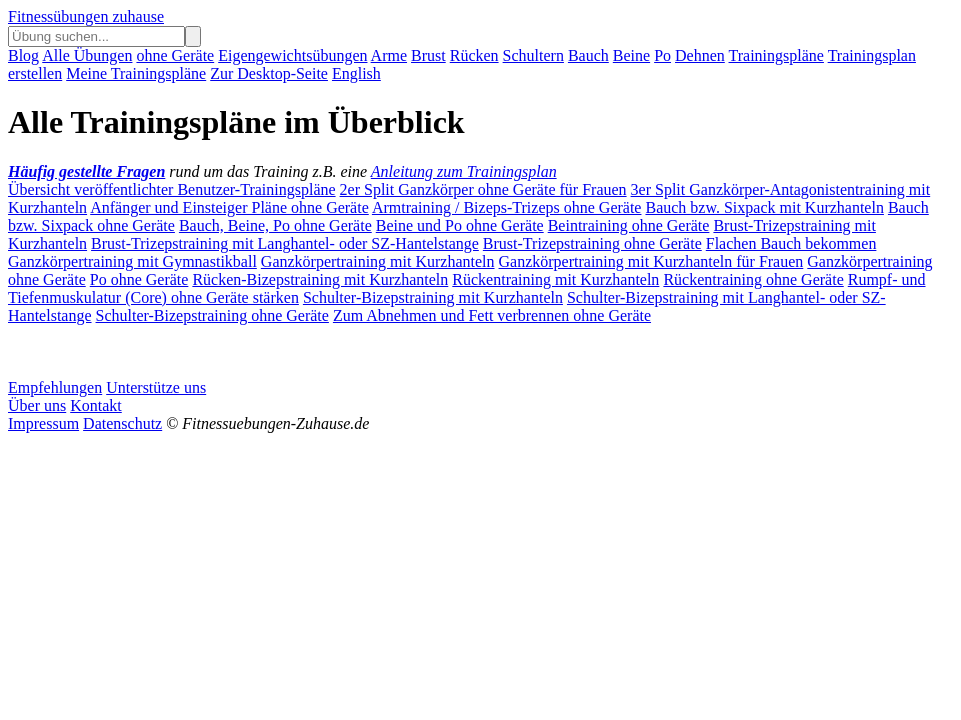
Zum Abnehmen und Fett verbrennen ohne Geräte (492, 315)
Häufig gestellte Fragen (86, 171)
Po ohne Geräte (139, 279)
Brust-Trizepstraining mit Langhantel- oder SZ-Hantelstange (285, 243)
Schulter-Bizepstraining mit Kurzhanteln (433, 297)
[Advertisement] (168, 350)
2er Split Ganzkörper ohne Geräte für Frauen (483, 189)
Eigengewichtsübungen (292, 55)
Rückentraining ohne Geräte (753, 279)
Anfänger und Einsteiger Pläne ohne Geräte (229, 207)
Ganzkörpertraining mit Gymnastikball (132, 261)
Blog (23, 55)
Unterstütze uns (156, 387)
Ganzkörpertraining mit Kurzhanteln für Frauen (651, 261)
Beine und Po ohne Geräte (460, 225)
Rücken (474, 55)
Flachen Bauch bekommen (791, 243)
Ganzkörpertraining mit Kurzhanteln (378, 261)
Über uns (37, 405)
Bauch (588, 55)
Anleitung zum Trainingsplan (464, 171)
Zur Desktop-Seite (269, 73)
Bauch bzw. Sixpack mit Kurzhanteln (764, 207)
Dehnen (700, 55)
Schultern (533, 55)
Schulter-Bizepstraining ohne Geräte (212, 315)
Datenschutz (122, 423)
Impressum (43, 423)
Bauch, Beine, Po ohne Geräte (275, 225)
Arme (389, 55)
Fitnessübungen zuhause (86, 16)
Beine (631, 55)
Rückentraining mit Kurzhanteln (555, 279)
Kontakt (96, 405)
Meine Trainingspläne (136, 73)
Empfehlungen (55, 387)
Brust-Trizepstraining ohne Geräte (592, 243)
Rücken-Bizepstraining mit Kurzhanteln (320, 279)
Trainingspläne (776, 55)
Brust (428, 55)
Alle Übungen (87, 55)
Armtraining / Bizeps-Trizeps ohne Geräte (507, 207)
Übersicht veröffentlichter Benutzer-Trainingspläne (172, 189)
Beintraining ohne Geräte (629, 225)
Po (662, 55)
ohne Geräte (175, 55)
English (356, 73)
